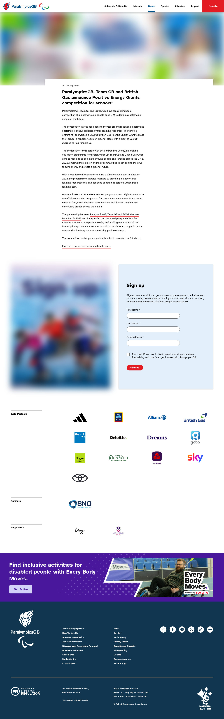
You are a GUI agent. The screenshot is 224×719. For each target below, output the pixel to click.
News (151, 6)
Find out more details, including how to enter (86, 246)
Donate (213, 6)
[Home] (26, 6)
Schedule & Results (115, 6)
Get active (21, 589)
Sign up (134, 367)
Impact (195, 6)
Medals (137, 6)
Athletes (180, 6)
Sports (165, 6)
